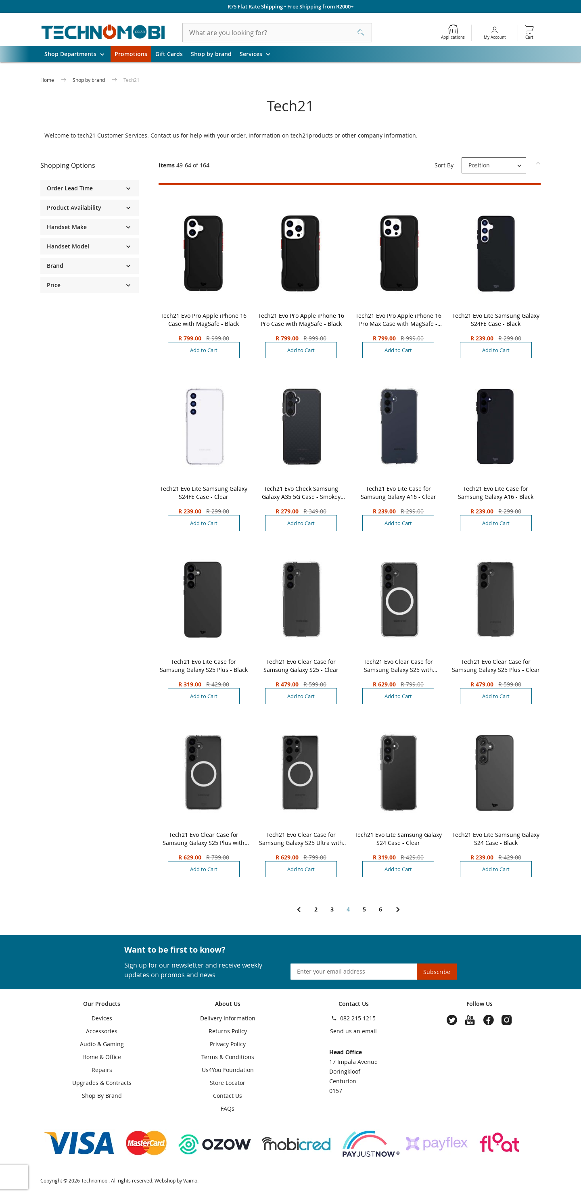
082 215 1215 (358, 1018)
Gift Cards (169, 54)
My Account (495, 37)
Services (258, 54)
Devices (102, 1018)
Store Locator (227, 1083)
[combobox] (277, 32)
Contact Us (227, 1095)
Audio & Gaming (102, 1044)
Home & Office (101, 1057)
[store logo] (103, 33)
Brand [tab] (55, 265)
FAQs (227, 1108)
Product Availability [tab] (74, 207)
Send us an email (353, 1031)
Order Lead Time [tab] (70, 188)
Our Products (101, 1003)
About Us (227, 1003)
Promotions (131, 54)
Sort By (444, 165)
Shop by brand (211, 54)
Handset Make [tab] (67, 227)
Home (47, 80)
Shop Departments (77, 54)
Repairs (102, 1070)
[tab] (89, 166)
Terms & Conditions (227, 1057)
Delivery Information (227, 1018)
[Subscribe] (437, 972)
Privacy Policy (228, 1044)
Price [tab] (54, 285)
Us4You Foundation (228, 1070)
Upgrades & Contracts (102, 1083)
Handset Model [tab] (68, 246)
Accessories (101, 1031)
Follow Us (479, 1003)
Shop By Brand (102, 1095)
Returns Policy (228, 1031)
